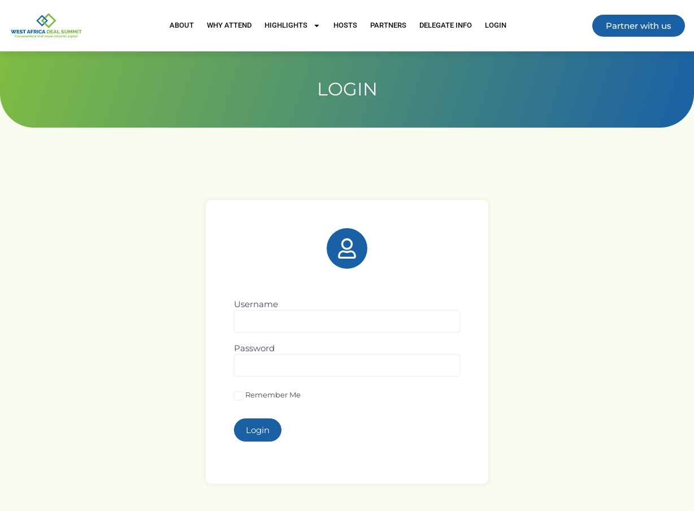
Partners (388, 25)
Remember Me (267, 395)
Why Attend (229, 25)
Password (254, 348)
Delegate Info (445, 25)
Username (256, 304)
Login (495, 25)
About (182, 25)
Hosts (345, 25)
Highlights (292, 25)
